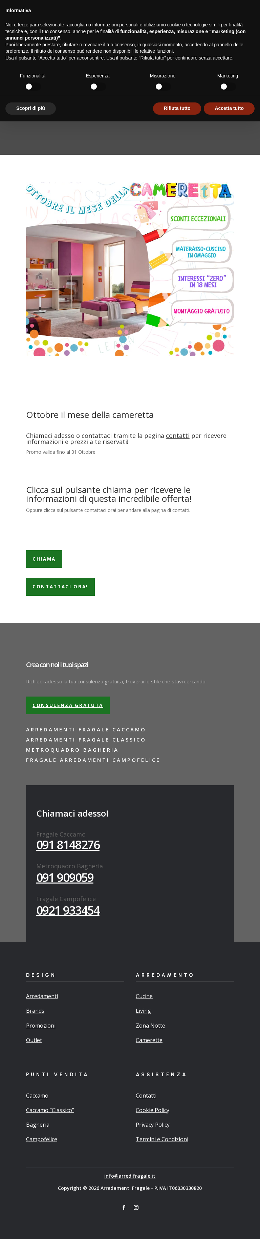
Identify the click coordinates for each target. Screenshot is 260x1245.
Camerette (149, 1046)
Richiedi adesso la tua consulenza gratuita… (90, 5)
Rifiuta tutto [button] (177, 1232)
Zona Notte (150, 1031)
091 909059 (64, 883)
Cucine (144, 1002)
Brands (35, 1016)
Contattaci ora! (62, 591)
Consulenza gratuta (70, 710)
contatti (178, 438)
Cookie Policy (152, 1116)
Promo (152, 20)
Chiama (45, 562)
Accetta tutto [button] (229, 1232)
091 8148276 (68, 850)
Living (143, 1016)
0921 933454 (68, 916)
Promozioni (41, 1031)
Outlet (34, 1046)
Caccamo (37, 1101)
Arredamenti (42, 1002)
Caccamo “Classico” (50, 1116)
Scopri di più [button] (30, 1232)
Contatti (146, 1101)
